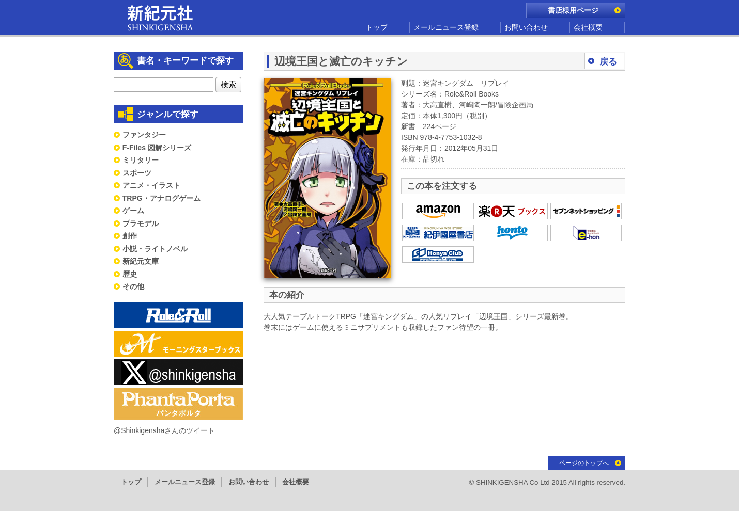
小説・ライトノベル (155, 249)
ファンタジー (144, 135)
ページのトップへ (584, 463)
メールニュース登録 (446, 27)
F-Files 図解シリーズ (156, 147)
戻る (608, 62)
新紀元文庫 (140, 261)
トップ (377, 27)
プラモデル (140, 223)
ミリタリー (140, 160)
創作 (129, 236)
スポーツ (136, 173)
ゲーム (133, 210)
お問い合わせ (526, 27)
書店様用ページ (573, 10)
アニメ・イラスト (151, 185)
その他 (133, 286)
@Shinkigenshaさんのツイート (164, 430)
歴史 (129, 274)
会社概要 (588, 27)
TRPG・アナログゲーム (161, 198)
